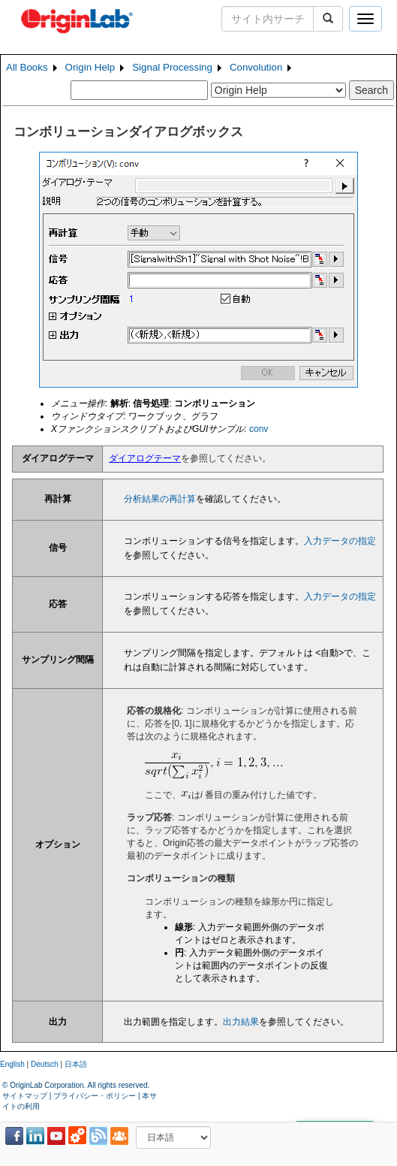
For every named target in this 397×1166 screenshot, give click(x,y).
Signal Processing (172, 67)
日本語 (76, 1064)
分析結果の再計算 (160, 499)
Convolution (256, 67)
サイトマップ (24, 1096)
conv (258, 429)
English (12, 1064)
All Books (27, 67)
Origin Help (90, 67)
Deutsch (45, 1064)
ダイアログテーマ (145, 458)
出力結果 (241, 1021)
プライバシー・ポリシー (94, 1096)
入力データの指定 (340, 541)
